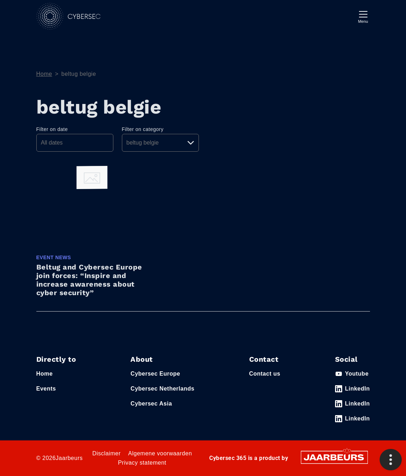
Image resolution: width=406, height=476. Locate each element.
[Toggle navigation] (363, 16)
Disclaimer (106, 453)
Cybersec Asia (151, 404)
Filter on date (52, 129)
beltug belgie (78, 74)
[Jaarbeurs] (334, 457)
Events (46, 389)
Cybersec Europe (155, 374)
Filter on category (143, 129)
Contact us (265, 374)
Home (44, 74)
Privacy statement (142, 463)
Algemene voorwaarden (160, 453)
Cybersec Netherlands (162, 389)
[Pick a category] (160, 143)
